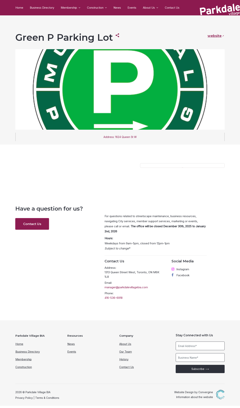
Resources (75, 338)
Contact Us (172, 7)
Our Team (125, 354)
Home (19, 7)
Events (132, 7)
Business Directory (42, 7)
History (123, 361)
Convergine (205, 394)
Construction (95, 7)
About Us (149, 7)
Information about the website (194, 399)
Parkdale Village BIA (30, 338)
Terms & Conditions (47, 400)
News (117, 7)
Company (126, 338)
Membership (69, 7)
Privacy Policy (24, 400)
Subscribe (200, 371)
